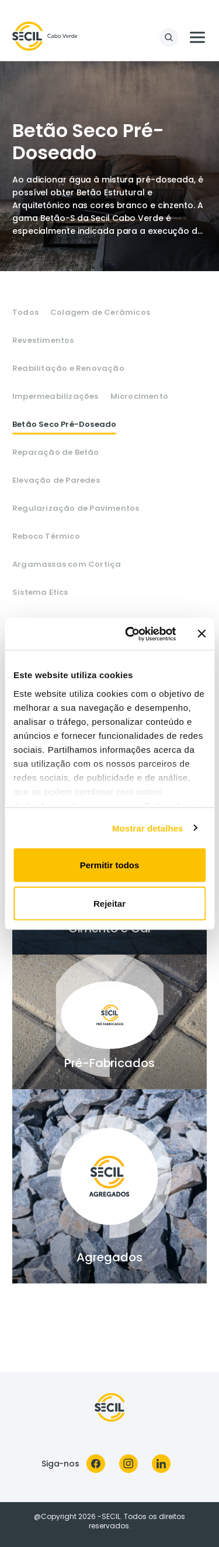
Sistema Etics (40, 592)
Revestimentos (43, 340)
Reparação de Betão (55, 452)
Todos (25, 312)
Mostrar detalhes (147, 828)
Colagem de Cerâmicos (100, 312)
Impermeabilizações (55, 396)
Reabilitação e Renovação (68, 368)
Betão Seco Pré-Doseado (64, 424)
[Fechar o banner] (201, 634)
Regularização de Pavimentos (75, 508)
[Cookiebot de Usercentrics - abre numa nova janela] (130, 633)
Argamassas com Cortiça (66, 564)
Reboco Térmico (46, 536)
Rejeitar (109, 903)
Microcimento (139, 396)
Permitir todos (110, 865)
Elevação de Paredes (56, 480)
